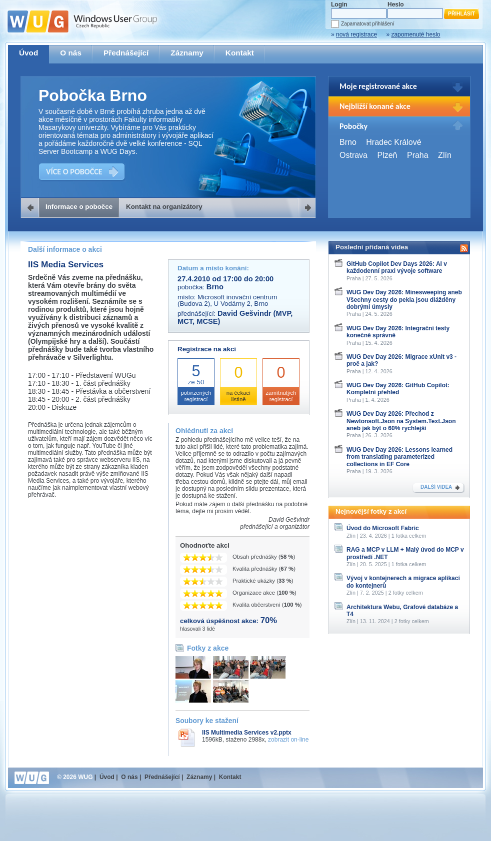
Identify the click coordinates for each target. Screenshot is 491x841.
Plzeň (387, 155)
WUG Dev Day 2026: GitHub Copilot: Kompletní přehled (398, 389)
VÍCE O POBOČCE (74, 171)
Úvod (28, 52)
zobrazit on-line (288, 739)
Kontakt (240, 52)
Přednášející (126, 52)
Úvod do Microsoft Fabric (382, 528)
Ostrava (354, 155)
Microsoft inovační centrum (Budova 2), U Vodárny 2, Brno (227, 300)
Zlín (445, 155)
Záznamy (187, 52)
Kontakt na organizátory (164, 206)
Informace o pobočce (79, 206)
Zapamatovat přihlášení (367, 23)
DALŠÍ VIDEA (436, 487)
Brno (348, 142)
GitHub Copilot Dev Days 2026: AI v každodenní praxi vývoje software (396, 267)
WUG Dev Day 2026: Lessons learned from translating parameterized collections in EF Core (399, 457)
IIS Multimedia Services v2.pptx (247, 732)
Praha (417, 155)
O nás (71, 52)
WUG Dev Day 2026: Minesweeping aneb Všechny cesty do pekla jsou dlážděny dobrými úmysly (404, 299)
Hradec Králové (393, 142)
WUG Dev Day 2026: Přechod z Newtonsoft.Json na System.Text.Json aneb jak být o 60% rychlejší (401, 421)
